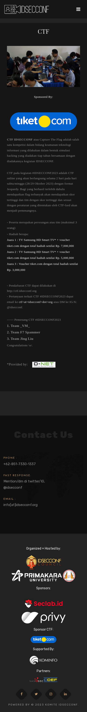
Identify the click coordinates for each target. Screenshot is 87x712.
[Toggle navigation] (78, 9)
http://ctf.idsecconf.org (22, 291)
